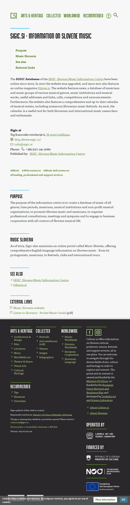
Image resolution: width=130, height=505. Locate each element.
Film (16, 344)
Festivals (44, 336)
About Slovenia (98, 413)
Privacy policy (16, 427)
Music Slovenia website (29, 308)
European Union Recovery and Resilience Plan (99, 388)
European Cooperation (72, 353)
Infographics (46, 357)
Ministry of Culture (97, 381)
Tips (16, 392)
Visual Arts (20, 365)
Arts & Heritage (32, 15)
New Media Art (22, 357)
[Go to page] (115, 15)
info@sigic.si (23, 144)
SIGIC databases (27, 79)
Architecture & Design (22, 338)
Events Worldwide (71, 338)
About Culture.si (99, 407)
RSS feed (53, 427)
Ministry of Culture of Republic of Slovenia (52, 415)
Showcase (19, 396)
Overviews (20, 401)
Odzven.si (44, 88)
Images (43, 353)
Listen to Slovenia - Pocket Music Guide (39, 313)
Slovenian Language (70, 361)
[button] (105, 499)
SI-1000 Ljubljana (58, 134)
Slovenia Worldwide (71, 346)
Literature (19, 348)
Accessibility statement (36, 427)
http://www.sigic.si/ (28, 139)
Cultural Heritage (19, 372)
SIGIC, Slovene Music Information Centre (57, 154)
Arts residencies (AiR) (48, 343)
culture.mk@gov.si (19, 422)
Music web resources (57, 170)
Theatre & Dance (23, 361)
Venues (43, 348)
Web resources (32, 170)
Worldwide (72, 15)
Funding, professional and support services (37, 174)
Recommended (93, 15)
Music (15, 170)
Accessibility (108, 15)
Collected (53, 15)
